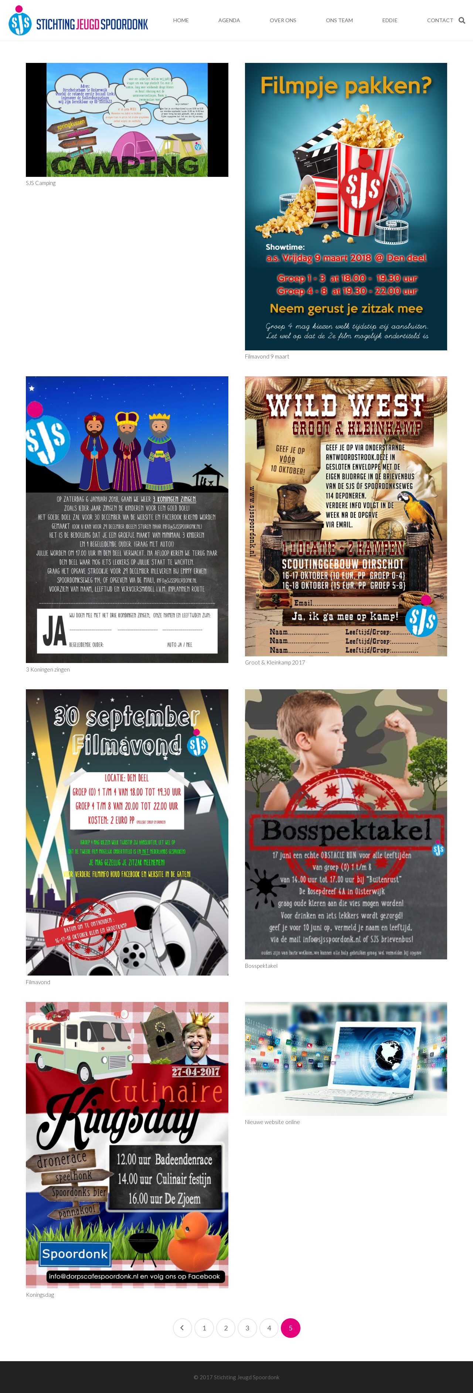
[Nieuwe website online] (346, 1059)
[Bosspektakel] (346, 824)
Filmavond (38, 982)
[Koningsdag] (127, 1145)
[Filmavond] (127, 832)
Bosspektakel (261, 965)
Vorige (183, 1328)
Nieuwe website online (272, 1121)
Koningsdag (40, 1294)
